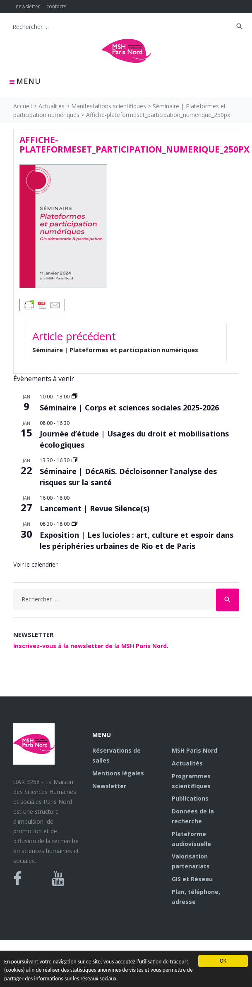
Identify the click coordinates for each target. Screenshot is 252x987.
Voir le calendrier (35, 564)
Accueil (22, 106)
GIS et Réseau (192, 879)
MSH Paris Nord (194, 750)
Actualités (51, 106)
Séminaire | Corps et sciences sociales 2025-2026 (129, 407)
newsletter (28, 6)
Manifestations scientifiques (108, 106)
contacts (56, 6)
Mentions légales (118, 773)
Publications (190, 798)
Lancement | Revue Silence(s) (94, 508)
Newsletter (109, 786)
